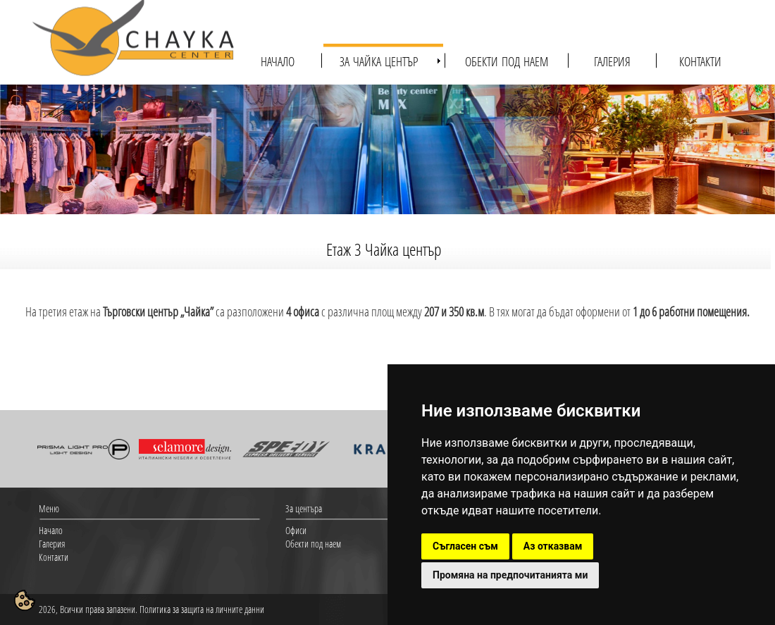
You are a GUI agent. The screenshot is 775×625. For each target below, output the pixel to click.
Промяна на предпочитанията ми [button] (510, 575)
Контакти (53, 557)
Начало (51, 530)
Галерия (52, 543)
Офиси (295, 530)
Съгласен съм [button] (465, 546)
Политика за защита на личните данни (202, 609)
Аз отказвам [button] (553, 546)
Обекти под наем (313, 543)
